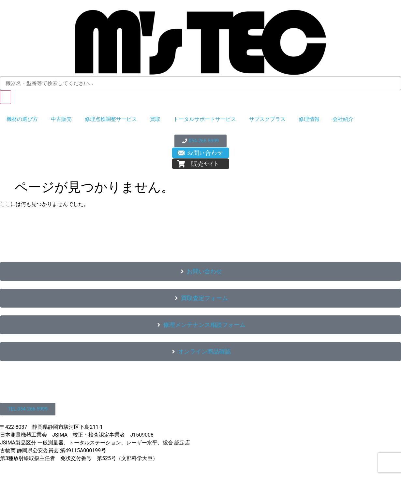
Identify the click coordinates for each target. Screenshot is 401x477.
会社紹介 (343, 119)
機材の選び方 (22, 119)
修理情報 (309, 119)
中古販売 (61, 119)
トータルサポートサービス (204, 119)
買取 (155, 119)
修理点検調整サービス (111, 119)
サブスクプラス (267, 119)
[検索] (5, 97)
